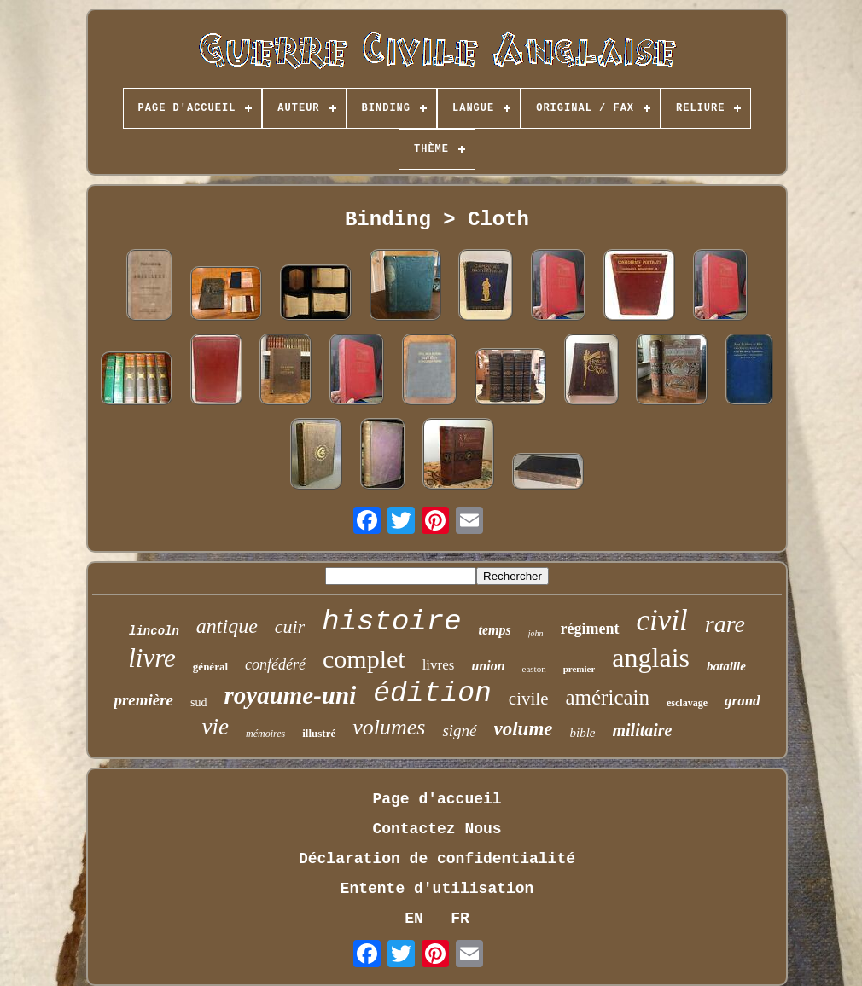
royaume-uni (290, 695)
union (487, 665)
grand (742, 701)
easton (534, 669)
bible (583, 733)
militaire (643, 730)
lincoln (154, 631)
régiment (590, 628)
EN (414, 918)
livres (438, 665)
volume (523, 729)
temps (495, 630)
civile (529, 698)
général (210, 666)
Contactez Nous (436, 829)
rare (725, 624)
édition (432, 694)
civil (662, 620)
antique (227, 626)
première (143, 700)
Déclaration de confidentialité (437, 858)
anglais (651, 657)
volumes (388, 727)
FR (460, 918)
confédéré (275, 664)
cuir (290, 626)
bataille (726, 666)
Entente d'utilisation (437, 888)
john (536, 633)
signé (459, 731)
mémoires (265, 734)
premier (579, 669)
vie (214, 727)
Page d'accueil (436, 799)
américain (607, 697)
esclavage (687, 703)
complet (364, 659)
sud (198, 702)
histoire (391, 622)
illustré (318, 733)
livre (152, 658)
